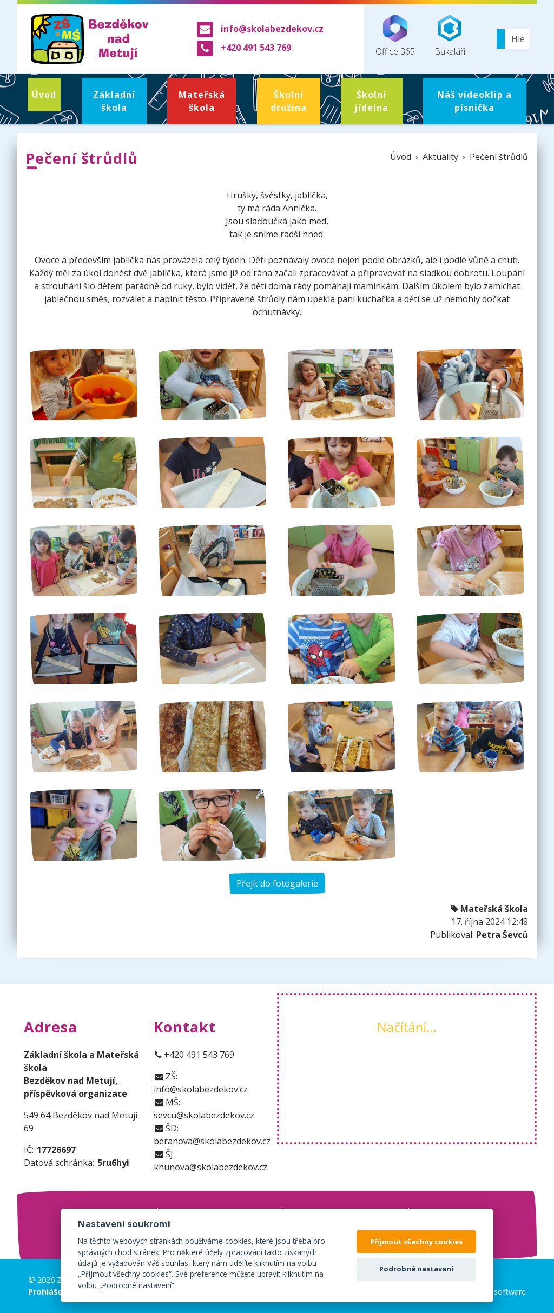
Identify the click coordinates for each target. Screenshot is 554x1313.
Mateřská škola (202, 101)
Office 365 (395, 36)
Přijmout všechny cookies (416, 1242)
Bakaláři (450, 36)
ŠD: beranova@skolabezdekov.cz (212, 1134)
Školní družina (289, 101)
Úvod (44, 95)
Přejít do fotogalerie (277, 883)
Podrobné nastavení (416, 1269)
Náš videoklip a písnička (474, 101)
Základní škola (114, 101)
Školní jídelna (371, 101)
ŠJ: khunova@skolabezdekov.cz (210, 1160)
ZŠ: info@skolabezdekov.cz (201, 1082)
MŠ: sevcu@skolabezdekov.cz (204, 1108)
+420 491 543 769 (194, 1055)
